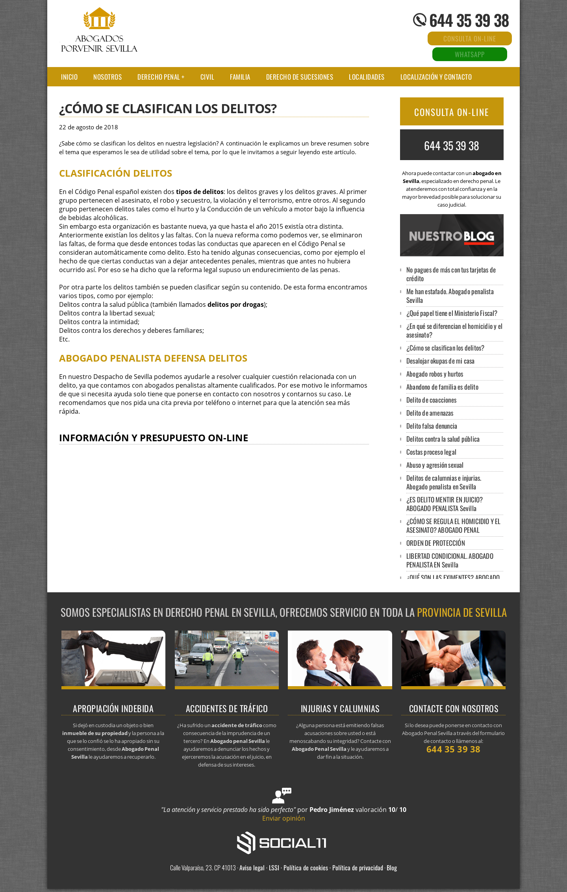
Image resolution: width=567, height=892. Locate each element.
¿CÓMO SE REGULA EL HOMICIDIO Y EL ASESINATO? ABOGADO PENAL (453, 525)
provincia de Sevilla (462, 612)
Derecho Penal (158, 77)
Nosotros (107, 77)
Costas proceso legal (431, 452)
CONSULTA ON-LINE (451, 112)
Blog (392, 867)
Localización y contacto (436, 77)
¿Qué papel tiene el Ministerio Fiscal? (452, 313)
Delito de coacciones (431, 400)
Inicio (69, 77)
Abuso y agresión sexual (435, 465)
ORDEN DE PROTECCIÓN (435, 543)
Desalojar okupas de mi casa (440, 361)
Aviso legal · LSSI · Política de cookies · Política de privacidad (311, 867)
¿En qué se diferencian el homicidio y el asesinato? (454, 330)
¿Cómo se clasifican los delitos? (445, 348)
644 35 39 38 (469, 20)
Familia (240, 77)
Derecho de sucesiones (300, 77)
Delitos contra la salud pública (443, 439)
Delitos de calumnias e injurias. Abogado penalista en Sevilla (443, 482)
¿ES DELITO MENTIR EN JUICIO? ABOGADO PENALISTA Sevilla (444, 504)
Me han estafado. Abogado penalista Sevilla (450, 295)
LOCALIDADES (367, 77)
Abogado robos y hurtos (434, 374)
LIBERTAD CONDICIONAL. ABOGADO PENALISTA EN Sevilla (449, 560)
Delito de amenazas (430, 413)
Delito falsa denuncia (431, 426)
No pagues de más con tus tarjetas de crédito (451, 274)
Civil (207, 77)
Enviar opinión (283, 818)
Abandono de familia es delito (442, 387)
